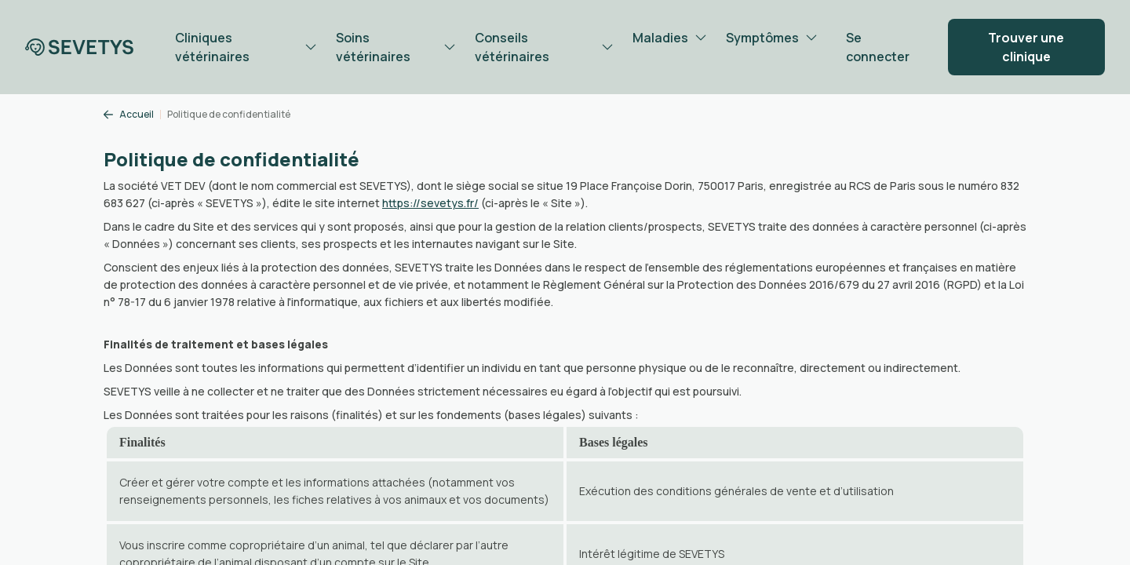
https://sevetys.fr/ (430, 202)
